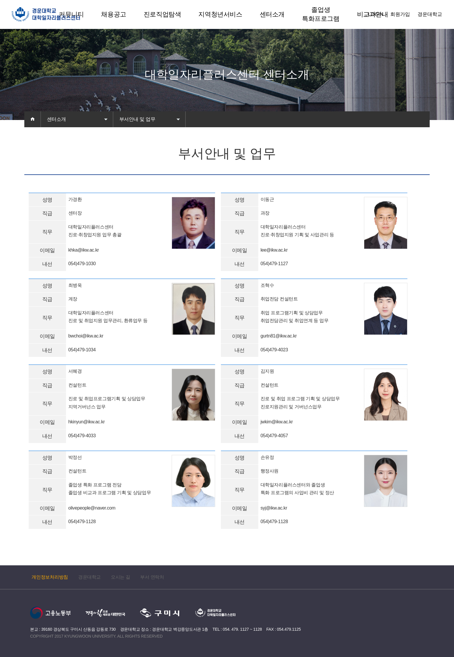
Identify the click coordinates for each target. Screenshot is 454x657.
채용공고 (113, 14)
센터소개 (272, 14)
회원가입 (400, 14)
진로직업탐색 (162, 14)
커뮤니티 (71, 14)
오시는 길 (120, 577)
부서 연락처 (152, 577)
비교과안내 (372, 14)
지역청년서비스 (220, 14)
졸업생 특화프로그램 (321, 14)
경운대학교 (430, 14)
